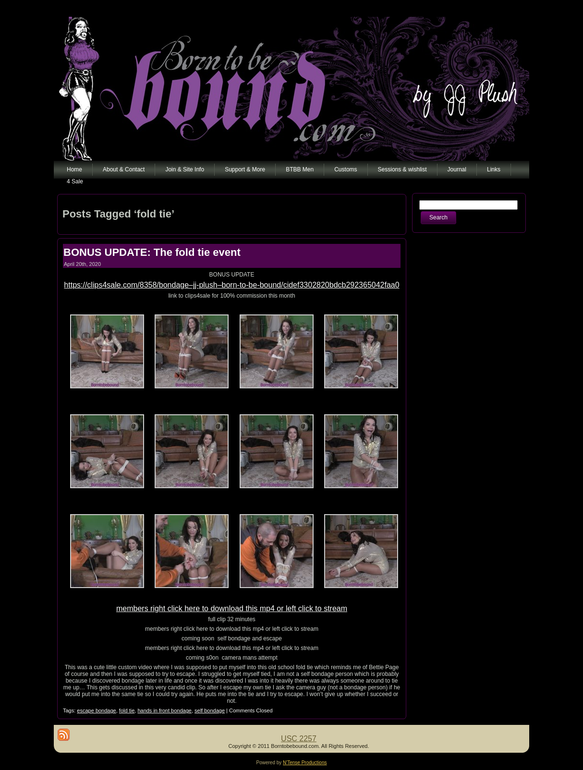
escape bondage (96, 710)
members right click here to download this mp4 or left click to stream (231, 608)
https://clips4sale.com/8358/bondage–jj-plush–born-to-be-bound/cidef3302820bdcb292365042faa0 (231, 285)
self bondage (209, 710)
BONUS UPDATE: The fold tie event (152, 252)
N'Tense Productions (305, 762)
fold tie (126, 710)
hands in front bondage (164, 710)
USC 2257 (298, 738)
